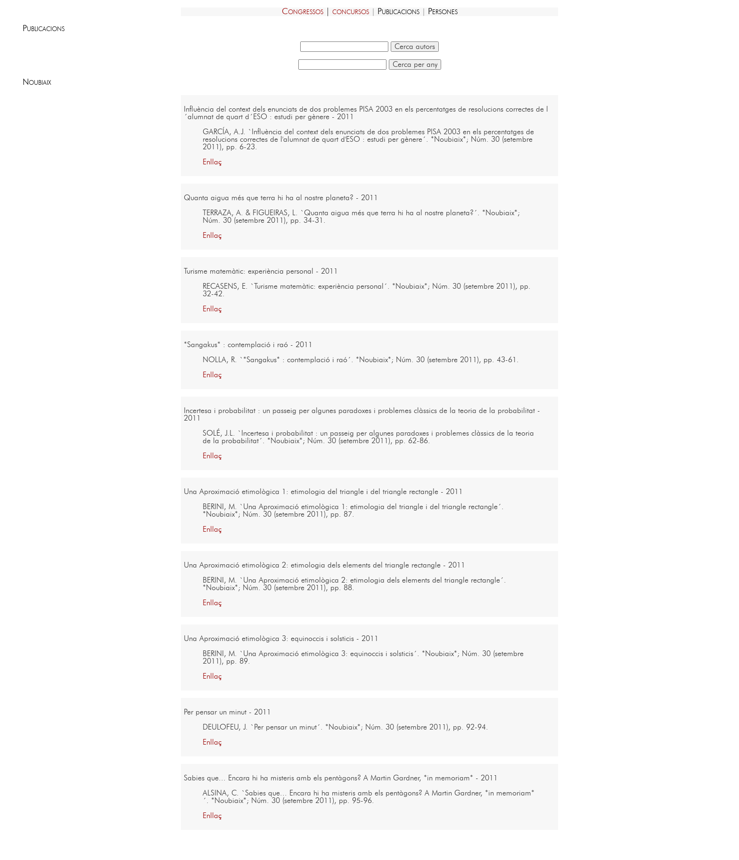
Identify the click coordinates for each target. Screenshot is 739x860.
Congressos (302, 12)
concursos (350, 12)
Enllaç (212, 162)
